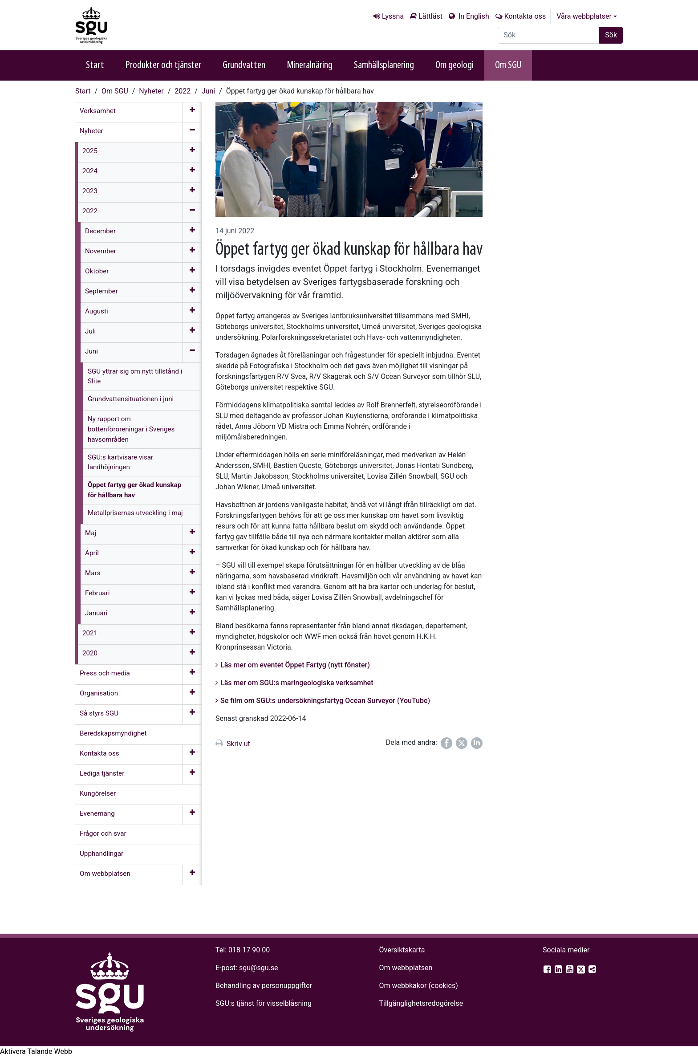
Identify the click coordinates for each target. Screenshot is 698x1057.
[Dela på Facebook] (446, 743)
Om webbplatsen (405, 967)
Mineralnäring (310, 65)
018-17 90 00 (249, 950)
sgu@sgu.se (258, 967)
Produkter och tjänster (163, 65)
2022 (182, 91)
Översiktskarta (402, 950)
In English (473, 16)
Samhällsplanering (384, 65)
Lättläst (430, 16)
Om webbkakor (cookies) (418, 985)
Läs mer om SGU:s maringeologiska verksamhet (296, 683)
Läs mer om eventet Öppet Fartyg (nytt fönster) (295, 665)
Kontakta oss (525, 16)
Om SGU (508, 65)
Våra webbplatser (584, 16)
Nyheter (151, 91)
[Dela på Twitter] (461, 743)
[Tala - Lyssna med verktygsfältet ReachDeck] (36, 1051)
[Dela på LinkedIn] (477, 743)
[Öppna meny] (192, 112)
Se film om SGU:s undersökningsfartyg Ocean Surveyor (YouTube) (325, 700)
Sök (611, 35)
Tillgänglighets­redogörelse (421, 1003)
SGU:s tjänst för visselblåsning (263, 1003)
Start (95, 65)
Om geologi (454, 65)
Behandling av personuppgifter (263, 985)
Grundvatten (244, 65)
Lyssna (393, 16)
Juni (208, 91)
